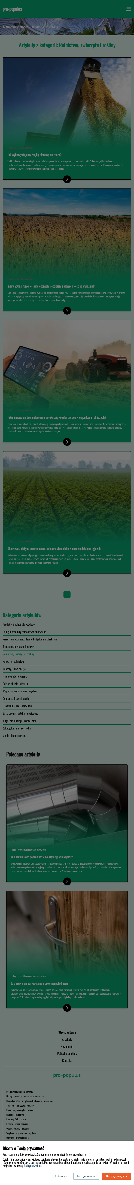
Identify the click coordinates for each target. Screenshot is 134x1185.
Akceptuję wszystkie (117, 1176)
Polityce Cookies (33, 1166)
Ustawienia (61, 1176)
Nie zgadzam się (86, 1176)
